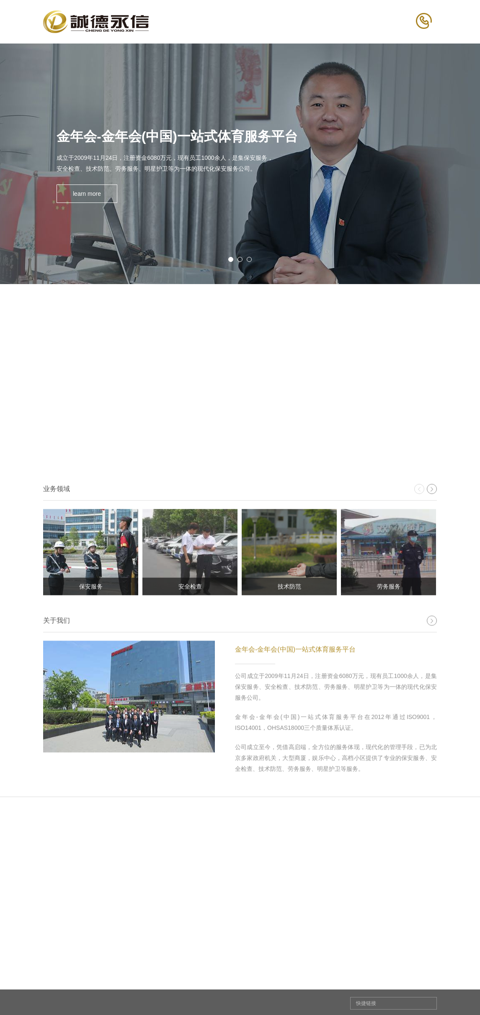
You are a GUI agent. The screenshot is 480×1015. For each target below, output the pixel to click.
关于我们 (157, 988)
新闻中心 (289, 988)
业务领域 (223, 988)
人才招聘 (356, 988)
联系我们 (422, 988)
